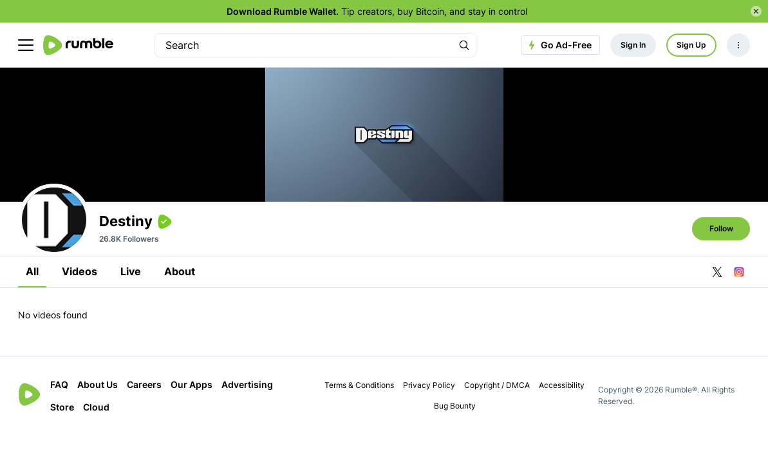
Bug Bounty (455, 406)
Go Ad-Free (558, 45)
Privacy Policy (429, 385)
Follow (721, 228)
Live (130, 271)
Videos (79, 271)
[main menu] (25, 45)
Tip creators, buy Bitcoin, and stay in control (377, 11)
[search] (304, 45)
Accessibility (562, 385)
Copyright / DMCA (497, 385)
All (32, 271)
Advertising (247, 384)
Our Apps (191, 384)
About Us (97, 384)
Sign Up (691, 45)
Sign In (633, 45)
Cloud (96, 406)
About (179, 271)
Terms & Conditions (359, 385)
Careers (144, 384)
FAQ (59, 384)
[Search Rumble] (464, 45)
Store (62, 406)
